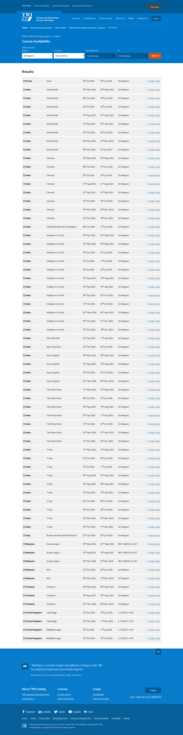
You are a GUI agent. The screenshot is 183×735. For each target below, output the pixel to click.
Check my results (101, 698)
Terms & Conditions (101, 718)
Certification (90, 18)
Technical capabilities (42, 6)
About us (120, 18)
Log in (156, 18)
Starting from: (92, 50)
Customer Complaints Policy (80, 718)
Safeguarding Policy (60, 718)
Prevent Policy (44, 718)
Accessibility (116, 718)
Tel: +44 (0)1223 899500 (145, 697)
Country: (58, 50)
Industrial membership (60, 6)
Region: (25, 50)
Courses (76, 18)
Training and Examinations (82, 6)
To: (118, 50)
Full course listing (66, 698)
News (131, 18)
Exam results (105, 18)
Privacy (24, 718)
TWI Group (154, 7)
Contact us (142, 18)
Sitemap (126, 718)
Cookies (33, 718)
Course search (64, 694)
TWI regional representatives (35, 694)
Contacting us (28, 698)
